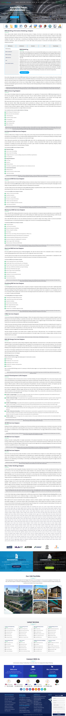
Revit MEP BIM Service (38, 637)
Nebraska (38, 527)
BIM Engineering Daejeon (24, 88)
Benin (40, 509)
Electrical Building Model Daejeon (26, 280)
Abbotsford (6, 506)
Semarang (6, 534)
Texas (35, 536)
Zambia (18, 540)
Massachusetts (7, 525)
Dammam (54, 512)
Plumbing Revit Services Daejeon (41, 311)
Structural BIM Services (38, 649)
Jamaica (44, 518)
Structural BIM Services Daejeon (26, 87)
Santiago (36, 533)
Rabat (44, 530)
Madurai (32, 522)
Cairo (57, 509)
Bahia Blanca (29, 508)
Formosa (17, 515)
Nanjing (15, 527)
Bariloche (6, 509)
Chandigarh (59, 511)
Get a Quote (16, 566)
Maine (39, 522)
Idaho (17, 518)
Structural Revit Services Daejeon (41, 207)
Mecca (34, 525)
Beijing (22, 509)
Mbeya (31, 525)
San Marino (54, 531)
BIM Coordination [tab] (8, 51)
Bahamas (25, 508)
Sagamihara (22, 531)
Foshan (21, 515)
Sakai (33, 531)
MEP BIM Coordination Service (39, 633)
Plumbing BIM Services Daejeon (14, 283)
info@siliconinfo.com (52, 672)
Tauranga (22, 536)
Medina (39, 525)
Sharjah (36, 534)
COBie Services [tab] (8, 57)
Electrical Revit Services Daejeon (41, 281)
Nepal (44, 527)
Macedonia (21, 522)
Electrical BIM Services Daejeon (14, 248)
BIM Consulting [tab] (8, 54)
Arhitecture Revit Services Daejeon (43, 176)
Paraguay (54, 528)
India (24, 518)
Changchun (6, 512)
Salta (38, 531)
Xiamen (60, 539)
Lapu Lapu (32, 521)
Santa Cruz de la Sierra (23, 533)
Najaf (55, 525)
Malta (10, 524)
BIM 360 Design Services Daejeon (15, 339)
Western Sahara (52, 539)
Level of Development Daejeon (9, 419)
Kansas (15, 519)
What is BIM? (50, 644)
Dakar (49, 512)
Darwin (9, 514)
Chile (36, 512)
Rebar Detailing (8, 644)
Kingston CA (12, 521)
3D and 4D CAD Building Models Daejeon (45, 87)
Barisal (9, 509)
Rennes (6, 531)
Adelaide (28, 506)
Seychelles (25, 534)
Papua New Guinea (50, 528)
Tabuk (45, 534)
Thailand (37, 536)
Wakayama (26, 539)
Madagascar (28, 522)
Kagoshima (53, 518)
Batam (16, 509)
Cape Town (27, 511)
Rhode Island (16, 531)
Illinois (19, 518)
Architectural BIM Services (38, 647)
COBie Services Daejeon (12, 314)
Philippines (25, 530)
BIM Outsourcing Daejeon (55, 87)
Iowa (36, 518)
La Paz (12, 522)
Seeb (60, 533)
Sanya (46, 533)
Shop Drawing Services (9, 642)
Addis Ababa (24, 506)
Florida (15, 515)
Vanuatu (59, 537)
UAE (9, 537)
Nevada (54, 527)
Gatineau (33, 515)
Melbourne (43, 525)
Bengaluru (36, 509)
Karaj (18, 519)
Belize (31, 509)
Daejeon (46, 512)
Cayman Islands (47, 511)
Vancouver (56, 537)
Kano (13, 519)
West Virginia (47, 539)
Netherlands (48, 527)
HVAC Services (22, 642)
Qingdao (39, 530)
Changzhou (18, 512)
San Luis (51, 531)
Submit (59, 714)
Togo (7, 537)
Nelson (42, 527)
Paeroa (26, 528)
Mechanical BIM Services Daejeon (15, 210)
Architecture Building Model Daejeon (33, 88)
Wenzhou (43, 539)
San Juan (43, 531)
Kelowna (34, 519)
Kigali (60, 519)
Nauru (36, 527)
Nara (29, 527)
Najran (57, 525)
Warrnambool (31, 539)
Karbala (20, 519)
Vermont (12, 539)
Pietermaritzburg (30, 530)
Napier (24, 527)
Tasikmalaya (18, 536)
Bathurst (19, 509)
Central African (52, 511)
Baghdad (22, 508)
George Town (41, 515)
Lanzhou (27, 521)
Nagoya (49, 525)
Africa (31, 506)
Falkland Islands (48, 514)
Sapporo (49, 533)
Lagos (19, 521)
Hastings (11, 518)
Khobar (58, 519)
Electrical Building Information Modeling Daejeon (39, 280)
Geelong (36, 515)
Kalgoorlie (59, 518)
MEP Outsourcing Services (38, 630)
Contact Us (15, 17)
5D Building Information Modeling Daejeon (45, 447)
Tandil (9, 536)
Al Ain (42, 506)
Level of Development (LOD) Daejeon (16, 375)
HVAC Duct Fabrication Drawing (24, 651)
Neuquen (51, 527)
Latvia (35, 521)
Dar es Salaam (58, 512)
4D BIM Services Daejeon (12, 423)
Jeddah (50, 518)
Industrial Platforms (8, 649)
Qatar (35, 530)
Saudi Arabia (57, 533)
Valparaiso (52, 537)
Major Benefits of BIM (52, 649)
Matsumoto (12, 525)
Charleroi (21, 512)
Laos (29, 521)
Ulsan (18, 537)
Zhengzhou (22, 540)
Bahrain (33, 508)
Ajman (40, 506)
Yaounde (8, 540)
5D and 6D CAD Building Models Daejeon (55, 128)
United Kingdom (29, 537)
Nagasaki (46, 525)
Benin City (42, 509)
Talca (60, 534)
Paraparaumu (59, 528)
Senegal (12, 534)
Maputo (30, 524)
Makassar (45, 522)
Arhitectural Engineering (9, 628)
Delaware (14, 514)
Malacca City (49, 522)
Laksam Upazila (22, 521)
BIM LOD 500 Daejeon (39, 420)
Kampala (6, 519)
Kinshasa (16, 521)
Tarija (15, 536)
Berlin (45, 509)
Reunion (12, 531)
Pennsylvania (13, 530)
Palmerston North (40, 528)
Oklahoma (17, 528)
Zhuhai (25, 540)
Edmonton (34, 514)
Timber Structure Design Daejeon (26, 490)
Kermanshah (44, 519)
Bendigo (33, 509)
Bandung (48, 508)
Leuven (51, 521)
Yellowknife (12, 540)
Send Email (52, 675)
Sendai (10, 534)
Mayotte (28, 525)
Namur (9, 527)
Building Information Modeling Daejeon (12, 87)
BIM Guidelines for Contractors (53, 642)
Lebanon (45, 521)
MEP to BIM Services (37, 632)
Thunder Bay (52, 536)
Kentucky (37, 519)
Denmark (18, 514)
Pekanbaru (8, 530)
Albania (57, 506)
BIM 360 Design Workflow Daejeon (28, 372)
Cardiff (31, 511)
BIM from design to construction (53, 647)
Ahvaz (38, 506)
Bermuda (48, 509)
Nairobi (52, 525)
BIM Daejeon (19, 87)
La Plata (14, 522)
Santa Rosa (32, 533)
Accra (21, 506)
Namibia (6, 527)
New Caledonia (58, 527)
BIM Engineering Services (38, 642)
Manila (28, 524)
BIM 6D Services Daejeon (31, 462)
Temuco (28, 536)
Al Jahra (45, 506)
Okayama (14, 528)
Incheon (21, 518)
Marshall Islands (47, 524)
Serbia (18, 534)
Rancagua (49, 530)
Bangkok (52, 508)
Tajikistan (53, 534)
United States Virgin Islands (45, 537)
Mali (5, 524)
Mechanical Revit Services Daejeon (41, 246)
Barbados (59, 508)
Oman (21, 528)
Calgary (60, 509)
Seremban (21, 534)
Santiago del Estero (41, 533)
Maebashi (35, 522)
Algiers (15, 508)
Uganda (11, 537)
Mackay (24, 522)
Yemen (16, 540)
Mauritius (24, 525)
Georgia (44, 515)
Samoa (40, 531)
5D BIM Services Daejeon (12, 436)
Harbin (8, 518)
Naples (26, 527)
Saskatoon (52, 533)
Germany (54, 515)
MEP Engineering (37, 628)
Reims (60, 530)
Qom (41, 530)
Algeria (12, 508)
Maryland (56, 524)
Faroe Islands (53, 514)
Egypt (38, 514)
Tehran (25, 536)
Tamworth (6, 536)
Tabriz (42, 534)
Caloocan (9, 511)
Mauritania (21, 525)
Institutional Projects (8, 632)
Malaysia (56, 522)
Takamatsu (57, 534)
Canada (21, 511)
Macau (17, 522)
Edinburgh (30, 514)
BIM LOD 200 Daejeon (51, 419)
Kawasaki (23, 519)
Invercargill (33, 518)
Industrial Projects (8, 633)
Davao (12, 514)
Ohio (11, 528)
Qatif (36, 530)
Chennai (28, 512)
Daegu (44, 512)
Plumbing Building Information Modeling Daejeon (39, 310)
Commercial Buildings (8, 651)
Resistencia (9, 531)
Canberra (23, 511)
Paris (5, 530)
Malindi (8, 524)
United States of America (37, 537)
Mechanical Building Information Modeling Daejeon (48, 127)
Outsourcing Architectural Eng (10, 630)
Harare (6, 518)
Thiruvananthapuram (45, 536)
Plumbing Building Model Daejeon (26, 310)
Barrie (12, 509)
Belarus (25, 509)
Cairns (55, 509)
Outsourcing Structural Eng (24, 630)
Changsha (10, 512)
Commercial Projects (52, 632)
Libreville (58, 521)
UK (13, 537)
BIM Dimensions (51, 651)
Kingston (8, 521)
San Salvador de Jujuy (11, 533)
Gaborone (27, 515)
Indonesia (29, 518)
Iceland (14, 518)
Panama (45, 528)
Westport (56, 539)
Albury (6, 508)
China (41, 512)
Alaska (55, 506)
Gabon (24, 515)
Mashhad (59, 524)
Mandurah (24, 524)
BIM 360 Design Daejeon (10, 372)
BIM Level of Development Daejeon (30, 419)
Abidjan (12, 506)
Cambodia (13, 511)
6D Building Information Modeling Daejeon (51, 462)
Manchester (20, 524)
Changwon (14, 512)
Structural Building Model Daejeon (26, 206)
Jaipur (42, 518)
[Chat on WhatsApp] (45, 689)
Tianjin (55, 536)
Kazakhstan (31, 519)
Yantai (6, 540)
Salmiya (35, 531)
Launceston (38, 521)
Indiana (26, 518)
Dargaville (6, 514)
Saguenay (26, 531)
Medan (36, 525)
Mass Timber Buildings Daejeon (14, 466)
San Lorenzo (47, 531)
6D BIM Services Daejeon (12, 450)
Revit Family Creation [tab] (9, 63)
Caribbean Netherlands (36, 511)
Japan (47, 518)
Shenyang (39, 534)
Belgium (28, 509)
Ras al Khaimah (54, 530)
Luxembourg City (7, 522)
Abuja (18, 506)
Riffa (19, 531)
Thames (40, 536)
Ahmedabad (34, 506)
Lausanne (41, 521)
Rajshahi (46, 530)
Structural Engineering (23, 628)
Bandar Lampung (44, 508)
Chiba (35, 512)
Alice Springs (18, 508)
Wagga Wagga (16, 539)
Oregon (23, 528)
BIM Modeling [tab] (8, 48)
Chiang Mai (31, 512)
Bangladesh (56, 508)
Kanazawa (9, 519)
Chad (56, 511)
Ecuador (25, 514)
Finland (12, 515)
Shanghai (32, 534)
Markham (39, 524)
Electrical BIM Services (38, 651)
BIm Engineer (36, 644)
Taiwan (47, 534)
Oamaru (9, 528)
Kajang (56, 518)
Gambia (30, 515)
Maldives (59, 522)
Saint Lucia (30, 531)
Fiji (10, 515)
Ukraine (16, 537)
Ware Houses (7, 647)
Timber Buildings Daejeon (37, 489)
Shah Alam (29, 534)
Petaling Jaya (21, 530)
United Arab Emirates (23, 537)
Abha (10, 506)
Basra (14, 509)
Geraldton (51, 515)
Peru (18, 530)
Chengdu (25, 512)
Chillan (39, 512)
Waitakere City (21, 539)
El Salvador (43, 514)
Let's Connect (60, 2)
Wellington (39, 539)
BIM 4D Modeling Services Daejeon (38, 433)
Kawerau (27, 519)
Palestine (35, 528)
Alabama (51, 506)
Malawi (53, 522)
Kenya (41, 519)
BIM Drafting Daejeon (25, 246)
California (6, 511)
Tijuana (58, 536)
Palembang (32, 528)
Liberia (55, 521)
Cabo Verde (52, 509)
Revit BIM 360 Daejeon (46, 372)
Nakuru (60, 525)
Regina (58, 530)
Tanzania (12, 536)
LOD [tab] (6, 60)
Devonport (22, 514)
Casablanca (42, 511)
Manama (16, 524)
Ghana (57, 515)
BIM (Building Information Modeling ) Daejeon (19, 31)
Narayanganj (32, 527)
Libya (60, 521)
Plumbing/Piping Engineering (53, 628)
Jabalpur (39, 518)
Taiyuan (50, 534)
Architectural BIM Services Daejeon (35, 127)
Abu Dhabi (15, 506)
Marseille (42, 524)
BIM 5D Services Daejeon (24, 447)
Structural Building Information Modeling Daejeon (39, 206)
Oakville (6, 528)
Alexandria (9, 508)
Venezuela (6, 539)
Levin (53, 521)
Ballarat (40, 508)
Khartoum (54, 519)
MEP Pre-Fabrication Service (39, 635)
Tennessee (32, 536)
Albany (60, 506)
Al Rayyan (48, 506)
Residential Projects (8, 635)
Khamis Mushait (49, 519)
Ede (28, 514)
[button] (5, 12)
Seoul (15, 534)
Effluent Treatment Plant (23, 637)
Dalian (51, 512)
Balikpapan (36, 508)
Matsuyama (17, 525)
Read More (24, 72)
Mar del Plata (35, 524)
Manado (13, 524)
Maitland (41, 522)
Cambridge (17, 511)
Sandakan (17, 533)
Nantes (21, 527)
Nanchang (12, 527)
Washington (35, 539)
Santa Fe (29, 533)
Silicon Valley (39, 714)
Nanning (18, 527)
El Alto (40, 514)
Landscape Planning (8, 637)
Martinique (52, 524)
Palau (28, 528)
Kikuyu (6, 521)
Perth (16, 530)
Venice (10, 539)
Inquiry (52, 2)
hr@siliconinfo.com (33, 672)
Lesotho (48, 521)
